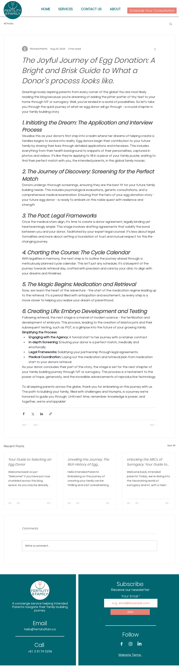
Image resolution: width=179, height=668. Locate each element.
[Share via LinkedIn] (41, 414)
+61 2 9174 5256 (40, 651)
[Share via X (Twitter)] (32, 414)
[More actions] (155, 49)
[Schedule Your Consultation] (152, 11)
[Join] (130, 612)
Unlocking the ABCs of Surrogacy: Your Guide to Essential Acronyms (147, 462)
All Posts (8, 23)
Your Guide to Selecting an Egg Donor (29, 462)
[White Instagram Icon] (130, 643)
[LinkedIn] (139, 643)
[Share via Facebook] (23, 414)
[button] (170, 23)
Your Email (130, 596)
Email (40, 623)
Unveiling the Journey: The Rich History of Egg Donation (88, 462)
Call (40, 645)
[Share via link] (50, 414)
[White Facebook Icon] (121, 643)
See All (171, 445)
